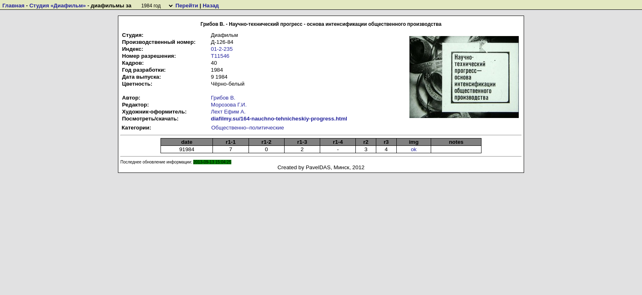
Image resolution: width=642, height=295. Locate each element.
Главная (13, 5)
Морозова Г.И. (228, 105)
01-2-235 (222, 49)
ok (413, 149)
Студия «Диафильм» (57, 5)
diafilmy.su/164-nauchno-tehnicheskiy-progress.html (279, 119)
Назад (211, 5)
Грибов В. (223, 98)
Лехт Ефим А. (228, 112)
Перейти (186, 5)
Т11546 (220, 56)
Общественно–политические (247, 128)
